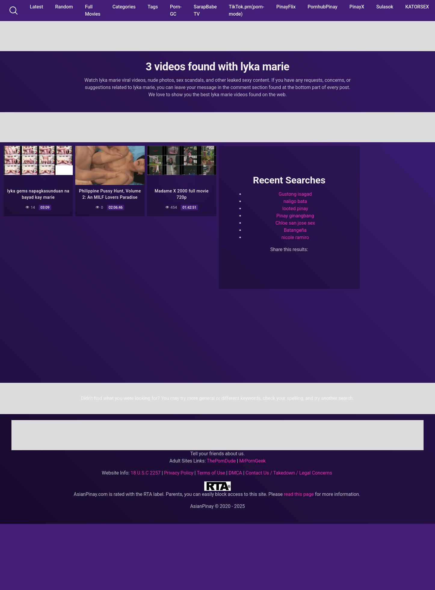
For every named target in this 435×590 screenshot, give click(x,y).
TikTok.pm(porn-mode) (246, 10)
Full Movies (92, 10)
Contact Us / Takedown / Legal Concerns (288, 473)
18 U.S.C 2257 (146, 473)
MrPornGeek (252, 461)
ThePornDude (221, 461)
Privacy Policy (178, 473)
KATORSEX (417, 7)
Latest (36, 7)
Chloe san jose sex (295, 223)
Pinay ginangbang (295, 216)
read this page (299, 494)
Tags (153, 7)
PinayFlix (286, 7)
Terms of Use (211, 473)
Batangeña (295, 230)
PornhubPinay (322, 7)
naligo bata (295, 201)
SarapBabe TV (205, 10)
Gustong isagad (295, 194)
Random (64, 7)
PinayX (357, 7)
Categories (124, 7)
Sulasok (384, 7)
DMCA (235, 473)
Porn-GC (176, 10)
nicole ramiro (295, 237)
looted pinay (295, 208)
